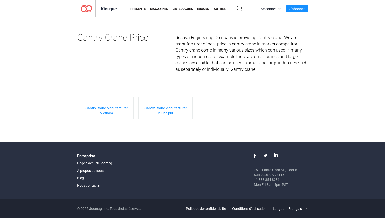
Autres (220, 8)
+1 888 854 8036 (267, 179)
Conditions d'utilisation (249, 208)
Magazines (159, 8)
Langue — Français (290, 208)
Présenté (138, 8)
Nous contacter (89, 185)
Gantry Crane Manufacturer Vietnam (106, 110)
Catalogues (183, 8)
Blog (80, 177)
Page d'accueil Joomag (94, 163)
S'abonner (297, 8)
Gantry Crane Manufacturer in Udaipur (165, 110)
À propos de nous (90, 170)
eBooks (203, 8)
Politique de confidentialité (206, 208)
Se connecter (271, 8)
